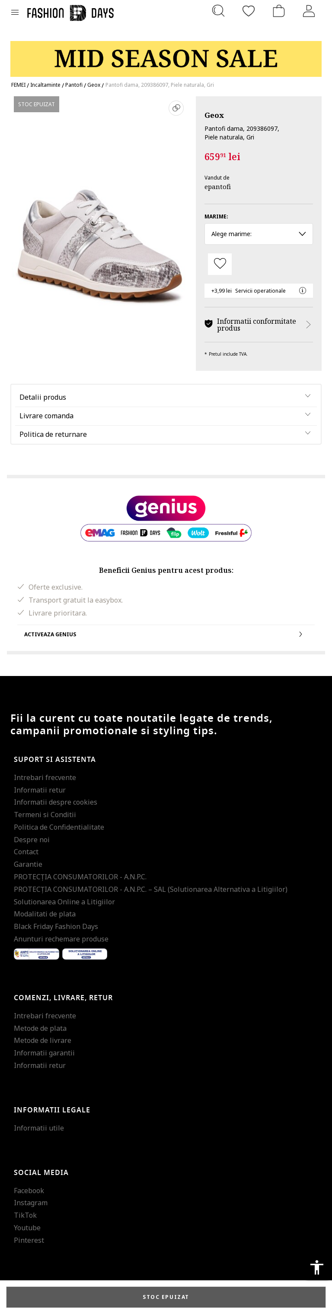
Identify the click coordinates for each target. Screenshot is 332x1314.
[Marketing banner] (166, 55)
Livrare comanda (46, 415)
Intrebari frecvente (45, 777)
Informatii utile (39, 1128)
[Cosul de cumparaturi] (278, 11)
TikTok (25, 1215)
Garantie (28, 864)
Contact (26, 851)
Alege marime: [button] (258, 234)
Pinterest (29, 1240)
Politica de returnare (53, 434)
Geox (214, 115)
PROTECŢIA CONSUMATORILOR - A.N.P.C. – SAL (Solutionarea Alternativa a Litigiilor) (150, 889)
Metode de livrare (42, 1040)
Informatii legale (52, 1110)
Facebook (29, 1190)
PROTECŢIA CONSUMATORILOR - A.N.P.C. (80, 876)
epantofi (217, 186)
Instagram (31, 1202)
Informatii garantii (44, 1053)
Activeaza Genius (166, 634)
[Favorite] (248, 11)
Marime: (216, 216)
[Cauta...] (218, 11)
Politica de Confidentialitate (59, 827)
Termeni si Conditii (45, 814)
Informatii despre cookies (55, 802)
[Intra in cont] (309, 11)
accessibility (317, 1267)
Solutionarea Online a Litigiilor (64, 902)
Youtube (27, 1227)
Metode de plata (40, 1028)
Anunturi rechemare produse (61, 939)
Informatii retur (40, 790)
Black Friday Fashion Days (56, 926)
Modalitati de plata (45, 914)
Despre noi (32, 839)
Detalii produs (42, 397)
